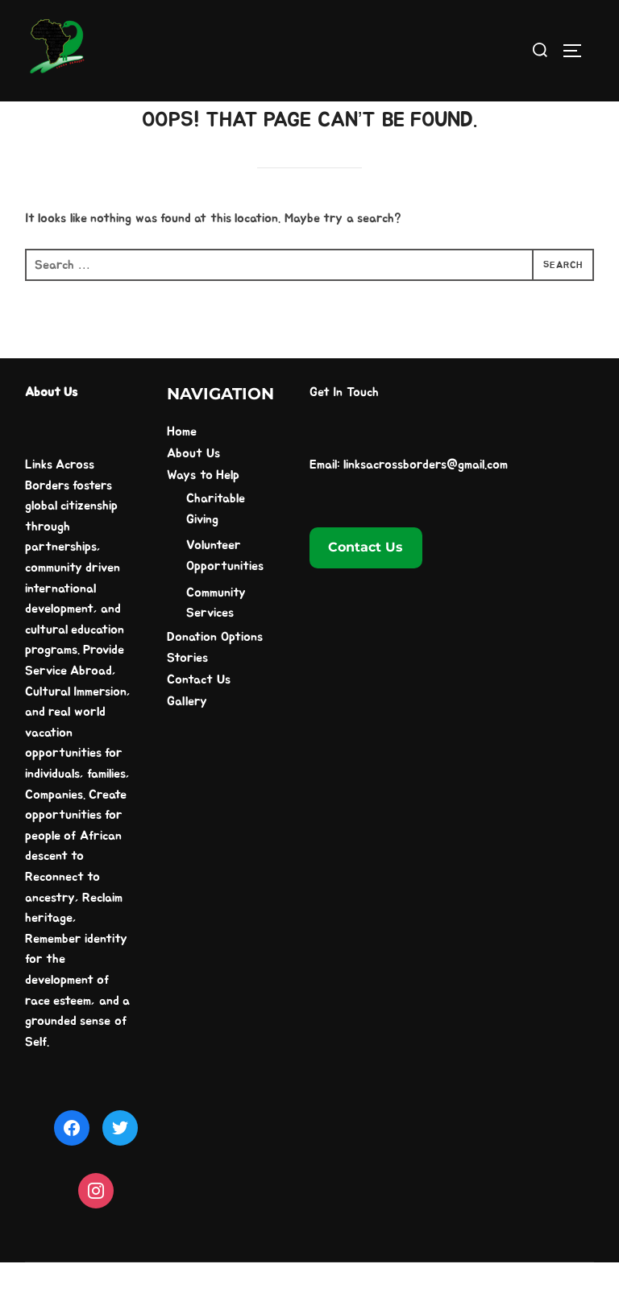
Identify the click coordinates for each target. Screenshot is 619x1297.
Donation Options (214, 670)
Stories (187, 692)
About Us (193, 487)
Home (182, 466)
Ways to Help (203, 508)
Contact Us (198, 714)
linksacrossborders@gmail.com (425, 499)
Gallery (187, 735)
